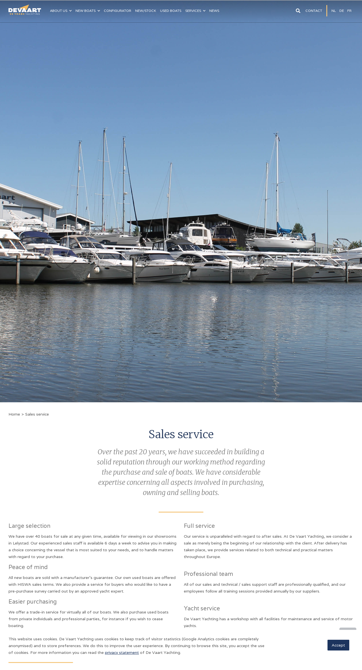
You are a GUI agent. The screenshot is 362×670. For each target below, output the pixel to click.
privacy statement (122, 652)
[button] (61, 10)
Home (14, 414)
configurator (117, 10)
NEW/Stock (145, 10)
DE (341, 10)
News (214, 10)
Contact (313, 10)
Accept (338, 645)
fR (349, 10)
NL (333, 10)
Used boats (170, 10)
